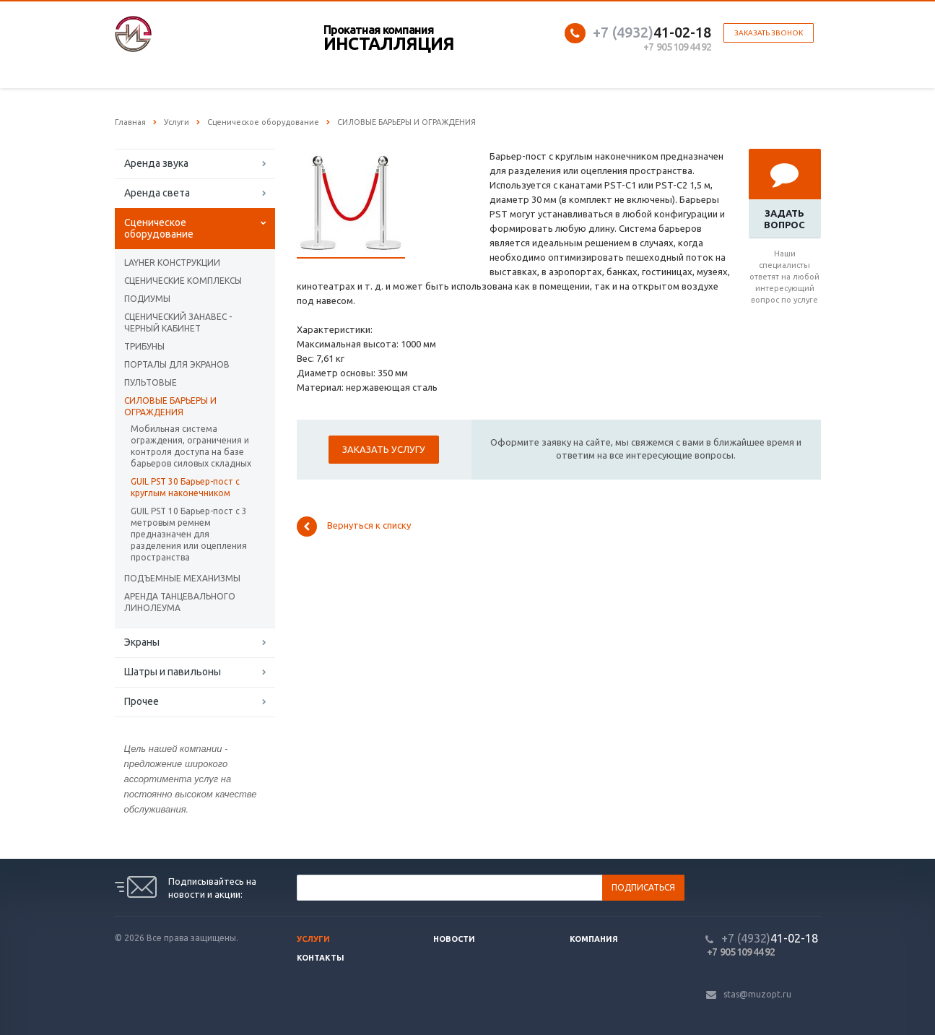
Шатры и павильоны (172, 671)
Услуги (313, 939)
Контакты (320, 957)
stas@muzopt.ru (757, 994)
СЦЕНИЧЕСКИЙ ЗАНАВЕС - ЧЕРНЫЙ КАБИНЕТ (178, 322)
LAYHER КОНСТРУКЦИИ (172, 262)
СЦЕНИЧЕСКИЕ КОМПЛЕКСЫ (183, 280)
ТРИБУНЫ (144, 346)
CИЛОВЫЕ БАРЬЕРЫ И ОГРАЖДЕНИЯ (170, 406)
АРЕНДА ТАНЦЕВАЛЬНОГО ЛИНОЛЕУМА (179, 602)
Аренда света (157, 193)
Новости (454, 939)
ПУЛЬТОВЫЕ (150, 382)
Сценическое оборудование (158, 228)
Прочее (141, 701)
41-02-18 (652, 32)
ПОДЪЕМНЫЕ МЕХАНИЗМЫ (182, 578)
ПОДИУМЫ (147, 298)
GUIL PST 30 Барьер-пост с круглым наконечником (185, 487)
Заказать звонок (768, 33)
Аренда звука (156, 163)
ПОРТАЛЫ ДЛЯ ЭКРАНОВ (177, 364)
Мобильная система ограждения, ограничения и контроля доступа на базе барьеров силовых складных (191, 446)
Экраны (142, 642)
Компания (594, 939)
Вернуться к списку (354, 526)
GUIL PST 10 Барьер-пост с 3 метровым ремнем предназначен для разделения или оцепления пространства (189, 534)
